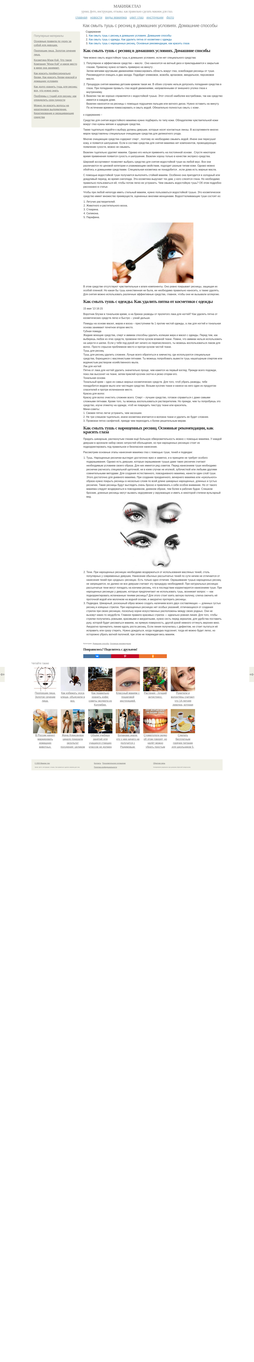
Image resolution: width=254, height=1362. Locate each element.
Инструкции (154, 17)
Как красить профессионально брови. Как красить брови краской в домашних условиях (55, 77)
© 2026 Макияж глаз (42, 1323)
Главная (81, 17)
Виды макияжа (116, 17)
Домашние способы (101, 1203)
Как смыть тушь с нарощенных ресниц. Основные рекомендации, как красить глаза (139, 43)
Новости (96, 17)
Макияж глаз (127, 6)
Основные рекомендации (120, 1203)
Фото (170, 17)
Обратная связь (159, 1323)
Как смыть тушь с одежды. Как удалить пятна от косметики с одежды (130, 39)
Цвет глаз (137, 17)
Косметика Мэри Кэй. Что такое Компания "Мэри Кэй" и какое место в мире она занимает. (55, 64)
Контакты (97, 1323)
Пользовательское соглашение (114, 1323)
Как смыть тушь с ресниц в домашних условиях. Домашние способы (130, 35)
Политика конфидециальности (105, 1327)
